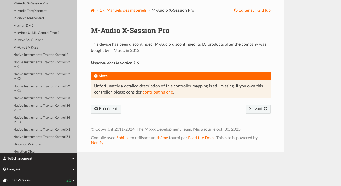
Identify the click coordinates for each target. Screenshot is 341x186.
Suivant (258, 109)
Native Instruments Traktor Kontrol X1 (42, 129)
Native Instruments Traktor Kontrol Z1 (42, 137)
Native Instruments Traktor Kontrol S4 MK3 (41, 120)
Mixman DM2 (23, 25)
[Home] (93, 10)
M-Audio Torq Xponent (30, 11)
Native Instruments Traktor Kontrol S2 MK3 (41, 89)
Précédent (106, 109)
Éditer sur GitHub (254, 10)
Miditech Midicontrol (28, 18)
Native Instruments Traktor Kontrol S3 (41, 98)
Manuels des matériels (123, 10)
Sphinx (122, 138)
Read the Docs (201, 138)
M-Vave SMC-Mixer (28, 40)
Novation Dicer (24, 151)
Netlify (97, 143)
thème (162, 138)
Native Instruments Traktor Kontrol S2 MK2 (41, 77)
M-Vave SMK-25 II (27, 47)
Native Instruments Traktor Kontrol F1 (41, 55)
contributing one (158, 92)
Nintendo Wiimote (27, 144)
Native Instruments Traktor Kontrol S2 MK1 (41, 65)
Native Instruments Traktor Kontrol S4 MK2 (41, 108)
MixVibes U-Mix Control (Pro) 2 (36, 33)
